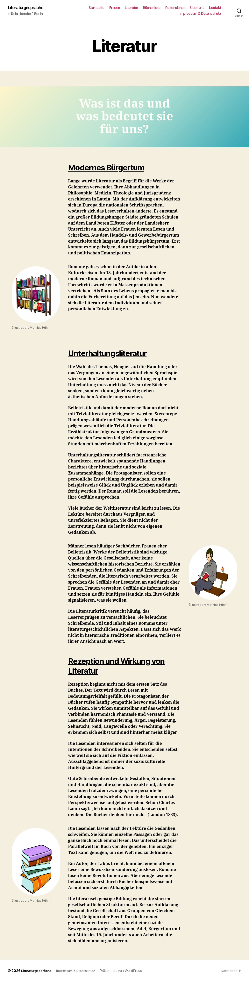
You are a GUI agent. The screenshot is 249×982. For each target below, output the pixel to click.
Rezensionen (175, 8)
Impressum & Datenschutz (200, 14)
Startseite (96, 8)
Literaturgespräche (28, 7)
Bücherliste (151, 8)
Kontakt (215, 8)
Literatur (131, 8)
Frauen (114, 8)
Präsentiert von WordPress (126, 971)
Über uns (197, 8)
